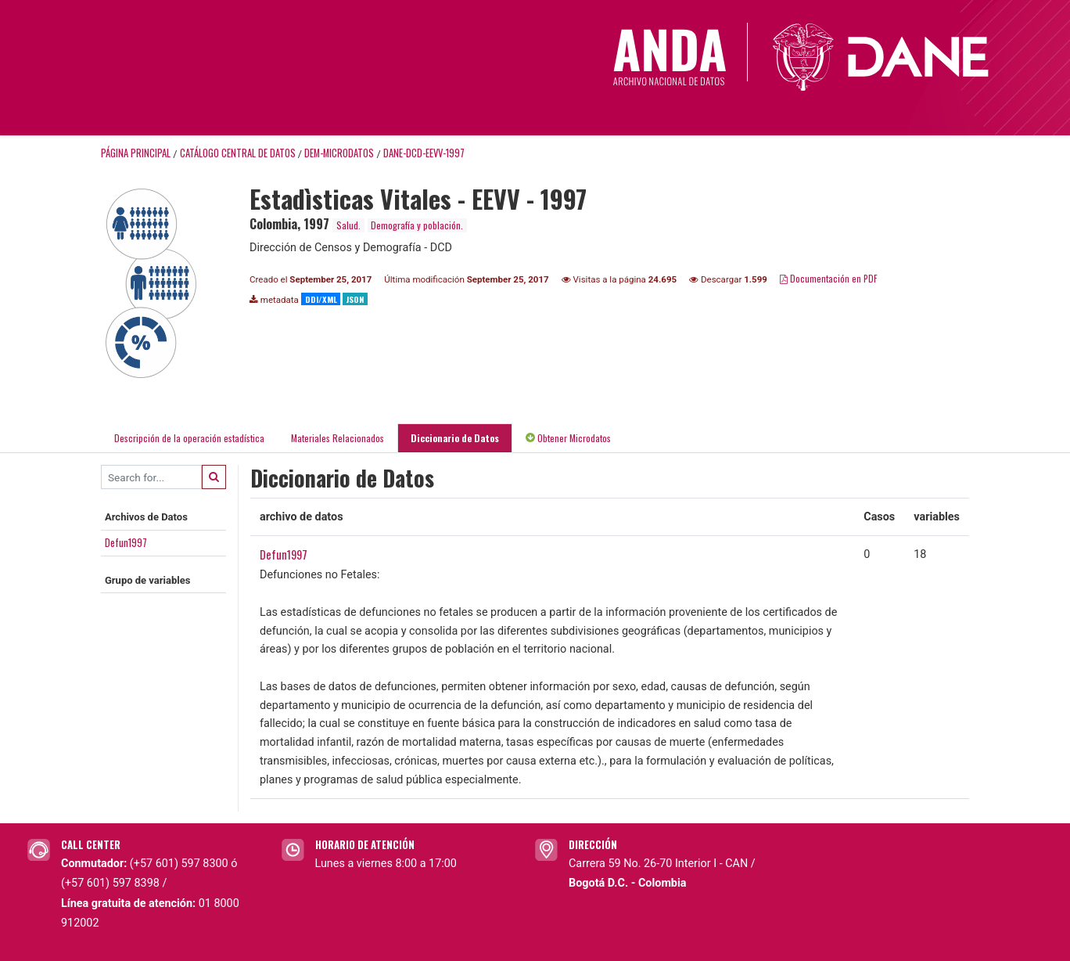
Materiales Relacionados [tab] (337, 438)
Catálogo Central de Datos (238, 153)
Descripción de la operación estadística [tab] (189, 438)
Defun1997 (126, 542)
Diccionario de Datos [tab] (455, 438)
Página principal (136, 153)
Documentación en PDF (829, 278)
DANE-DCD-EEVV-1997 (424, 153)
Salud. (348, 225)
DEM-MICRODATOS (339, 153)
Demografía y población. (417, 225)
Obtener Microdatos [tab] (568, 438)
